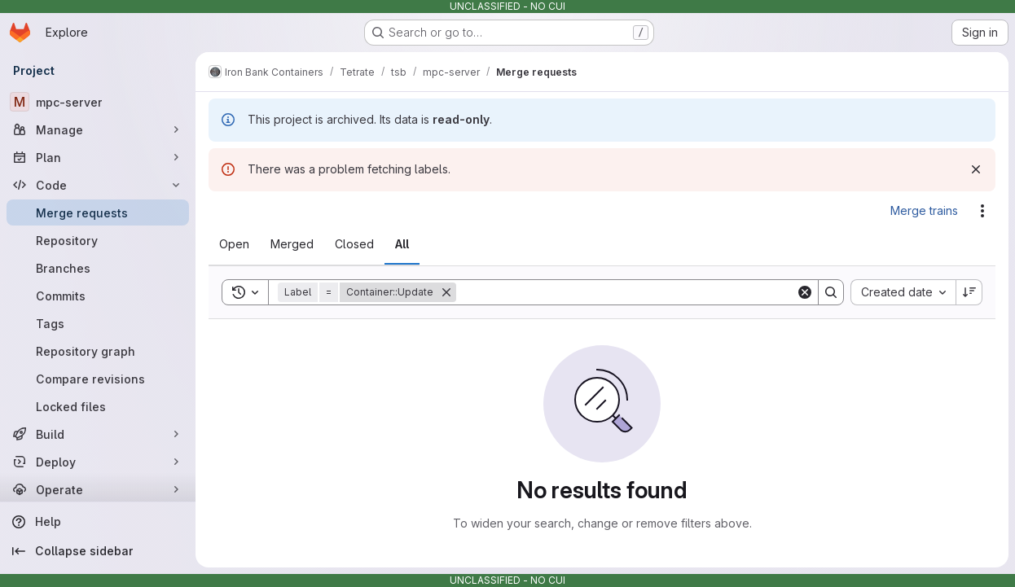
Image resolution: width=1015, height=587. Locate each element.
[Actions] (982, 211)
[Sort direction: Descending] (969, 292)
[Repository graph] (98, 351)
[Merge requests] (98, 212)
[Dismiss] (976, 169)
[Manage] (98, 129)
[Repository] (98, 240)
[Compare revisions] (98, 379)
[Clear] (805, 292)
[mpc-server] (98, 102)
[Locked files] (98, 406)
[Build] (98, 434)
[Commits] (98, 296)
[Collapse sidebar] (98, 551)
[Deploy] (98, 462)
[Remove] (446, 292)
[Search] (626, 292)
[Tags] (98, 323)
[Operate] (98, 489)
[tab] (234, 244)
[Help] (98, 522)
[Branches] (98, 268)
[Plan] (98, 157)
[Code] (98, 185)
